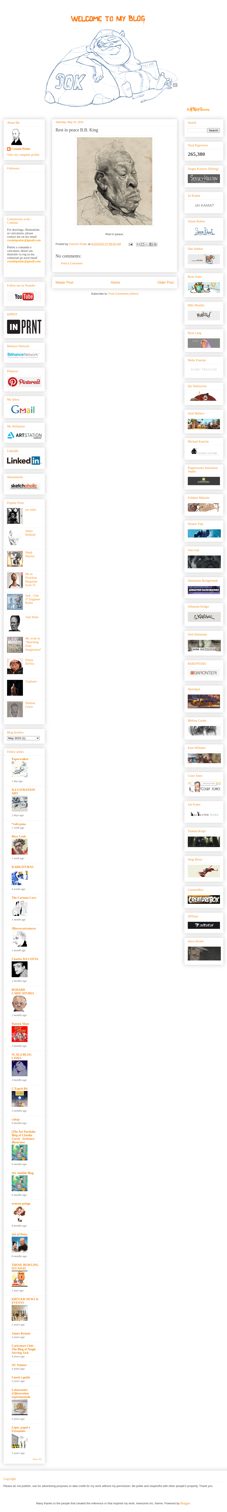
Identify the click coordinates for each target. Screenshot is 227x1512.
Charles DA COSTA (25, 959)
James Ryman (21, 1333)
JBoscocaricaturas (24, 928)
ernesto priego (21, 1203)
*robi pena (19, 824)
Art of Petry (20, 1234)
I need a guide (21, 1377)
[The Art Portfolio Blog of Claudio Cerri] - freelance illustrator (23, 1137)
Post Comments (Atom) (123, 293)
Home (115, 282)
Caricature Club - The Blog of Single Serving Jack (24, 1349)
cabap (16, 1119)
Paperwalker (20, 759)
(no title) (30, 509)
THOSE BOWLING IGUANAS (25, 1266)
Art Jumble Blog (23, 1173)
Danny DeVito (29, 661)
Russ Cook (19, 836)
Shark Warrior (30, 554)
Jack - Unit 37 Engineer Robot (32, 599)
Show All (37, 1459)
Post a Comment (71, 263)
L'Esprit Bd (19, 1088)
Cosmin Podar (20, 149)
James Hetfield (30, 532)
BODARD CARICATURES (23, 991)
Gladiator (31, 681)
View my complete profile (23, 154)
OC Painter (19, 1365)
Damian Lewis (30, 704)
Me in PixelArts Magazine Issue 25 (31, 579)
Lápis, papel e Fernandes (21, 1429)
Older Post (165, 282)
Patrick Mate (20, 1024)
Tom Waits (32, 617)
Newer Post (64, 282)
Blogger (185, 1503)
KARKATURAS (22, 867)
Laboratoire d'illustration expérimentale (21, 1393)
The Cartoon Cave (24, 897)
